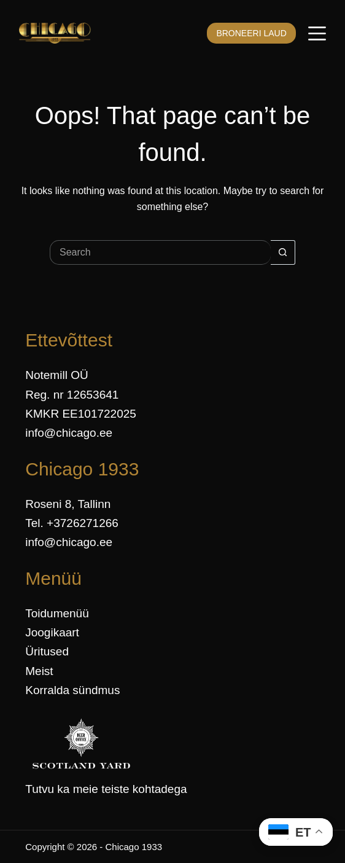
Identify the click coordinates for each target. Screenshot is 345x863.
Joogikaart (52, 632)
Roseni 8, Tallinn (67, 504)
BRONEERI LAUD (251, 33)
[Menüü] (317, 33)
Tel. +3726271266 (71, 523)
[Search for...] (160, 252)
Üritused (47, 651)
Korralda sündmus (72, 690)
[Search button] (283, 252)
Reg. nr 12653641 (71, 394)
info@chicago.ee (68, 432)
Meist (39, 671)
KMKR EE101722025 (80, 413)
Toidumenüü (57, 613)
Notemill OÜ (56, 375)
